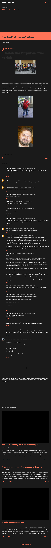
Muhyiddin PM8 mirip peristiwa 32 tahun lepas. (20, 445)
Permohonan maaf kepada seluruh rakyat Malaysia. (22, 467)
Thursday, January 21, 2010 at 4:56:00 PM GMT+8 (23, 329)
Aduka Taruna (8, 2)
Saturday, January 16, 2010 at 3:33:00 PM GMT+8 (21, 201)
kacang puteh (9, 228)
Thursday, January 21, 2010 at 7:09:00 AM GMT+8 (23, 322)
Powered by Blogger (25, 544)
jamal (7, 339)
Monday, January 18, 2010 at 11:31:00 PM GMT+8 (23, 294)
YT (18, 9)
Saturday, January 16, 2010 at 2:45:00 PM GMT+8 (23, 168)
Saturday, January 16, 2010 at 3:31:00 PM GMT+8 (26, 180)
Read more (46, 459)
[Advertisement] (25, 20)
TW (8, 9)
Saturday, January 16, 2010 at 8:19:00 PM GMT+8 (23, 218)
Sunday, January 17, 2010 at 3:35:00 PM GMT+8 (22, 235)
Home (3, 9)
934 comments (9, 481)
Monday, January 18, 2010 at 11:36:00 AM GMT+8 (23, 285)
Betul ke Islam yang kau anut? (13, 522)
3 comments (9, 459)
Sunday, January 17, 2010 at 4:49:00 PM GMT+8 (23, 253)
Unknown (8, 235)
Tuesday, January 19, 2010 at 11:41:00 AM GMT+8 (23, 313)
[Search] (45, 2)
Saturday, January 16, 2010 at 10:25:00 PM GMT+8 (24, 228)
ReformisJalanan (12, 48)
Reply (7, 177)
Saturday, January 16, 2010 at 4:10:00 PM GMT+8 (23, 208)
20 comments (9, 536)
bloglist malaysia (10, 180)
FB (13, 9)
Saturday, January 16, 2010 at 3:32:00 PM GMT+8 (23, 194)
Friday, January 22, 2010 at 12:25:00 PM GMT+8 (20, 339)
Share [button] (46, 158)
